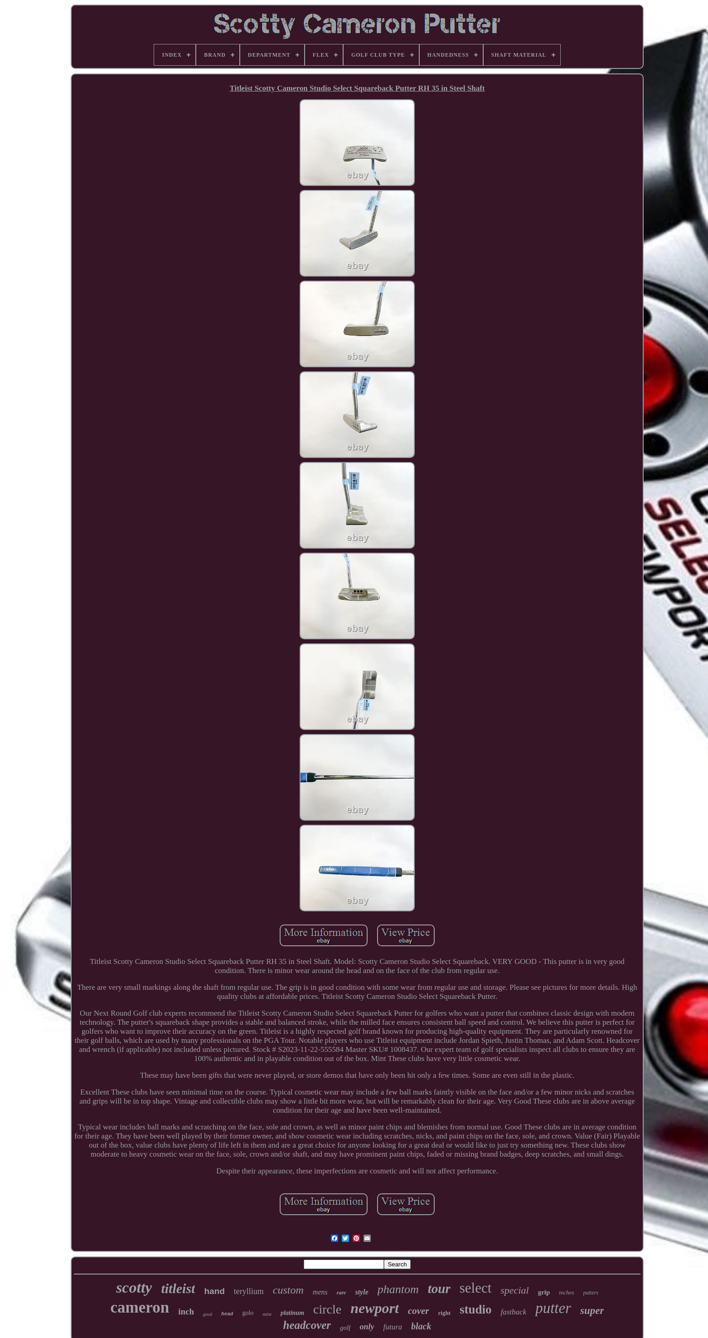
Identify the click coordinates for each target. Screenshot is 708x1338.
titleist (178, 1288)
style (361, 1292)
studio (476, 1309)
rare (341, 1292)
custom (288, 1290)
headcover (307, 1325)
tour (439, 1288)
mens (320, 1292)
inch (186, 1311)
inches (566, 1292)
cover (418, 1310)
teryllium (249, 1291)
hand (214, 1291)
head (227, 1314)
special (514, 1290)
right (444, 1312)
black (421, 1326)
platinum (292, 1312)
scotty (134, 1287)
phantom (398, 1289)
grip (544, 1292)
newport (374, 1308)
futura (392, 1327)
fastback (514, 1312)
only (366, 1326)
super (592, 1310)
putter (553, 1308)
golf (345, 1327)
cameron (140, 1307)
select (476, 1288)
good (207, 1314)
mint (267, 1314)
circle (327, 1309)
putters (590, 1292)
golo (247, 1312)
